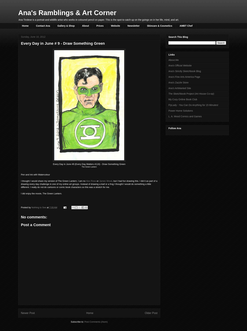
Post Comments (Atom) (96, 322)
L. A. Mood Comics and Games (185, 116)
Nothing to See (39, 207)
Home (25, 25)
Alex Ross (91, 181)
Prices (100, 25)
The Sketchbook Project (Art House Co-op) (191, 93)
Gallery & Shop (66, 25)
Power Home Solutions (180, 110)
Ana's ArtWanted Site (179, 88)
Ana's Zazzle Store (178, 82)
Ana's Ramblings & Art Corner (67, 13)
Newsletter (133, 25)
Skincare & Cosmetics (159, 25)
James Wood (105, 181)
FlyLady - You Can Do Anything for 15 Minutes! (193, 105)
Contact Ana (43, 25)
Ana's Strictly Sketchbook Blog (184, 71)
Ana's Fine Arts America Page (184, 76)
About (85, 25)
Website (115, 25)
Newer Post (28, 313)
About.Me (173, 60)
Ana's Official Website (180, 65)
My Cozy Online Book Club (182, 99)
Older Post (151, 313)
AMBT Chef (186, 25)
